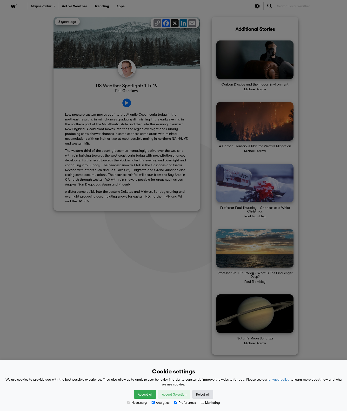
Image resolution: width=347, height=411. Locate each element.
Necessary (137, 402)
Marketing (210, 402)
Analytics (160, 402)
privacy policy (278, 379)
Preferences (185, 402)
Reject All (202, 394)
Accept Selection (174, 394)
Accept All (145, 394)
